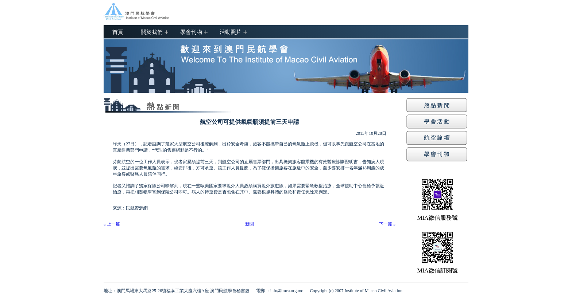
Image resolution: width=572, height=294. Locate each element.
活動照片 (230, 31)
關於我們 (152, 31)
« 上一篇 (112, 224)
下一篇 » (387, 224)
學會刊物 (191, 31)
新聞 (249, 224)
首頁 (117, 31)
